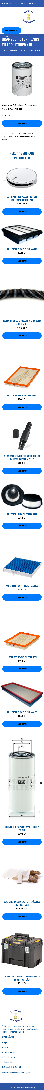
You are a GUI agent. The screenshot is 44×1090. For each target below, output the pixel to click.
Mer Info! (22, 123)
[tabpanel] (22, 78)
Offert (6, 1047)
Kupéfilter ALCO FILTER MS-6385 (22, 514)
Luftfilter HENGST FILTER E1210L (22, 657)
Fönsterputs (9, 1057)
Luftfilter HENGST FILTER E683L (22, 395)
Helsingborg (8, 3)
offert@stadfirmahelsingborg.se (30, 3)
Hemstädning (10, 1052)
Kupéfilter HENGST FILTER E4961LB (22, 585)
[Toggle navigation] (5, 17)
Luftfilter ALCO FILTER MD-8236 (22, 712)
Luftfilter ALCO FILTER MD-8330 (22, 249)
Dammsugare (31, 105)
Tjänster (7, 1042)
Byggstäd (8, 1062)
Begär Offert (11, 30)
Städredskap (18, 105)
